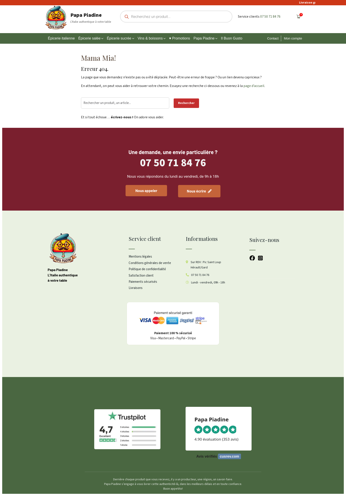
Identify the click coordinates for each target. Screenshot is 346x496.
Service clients (249, 16)
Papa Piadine (86, 15)
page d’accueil (253, 85)
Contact (273, 38)
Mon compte (293, 38)
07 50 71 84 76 (270, 16)
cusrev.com (229, 456)
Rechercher (186, 103)
